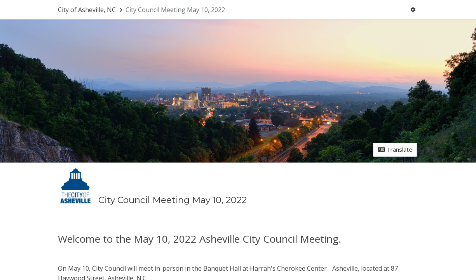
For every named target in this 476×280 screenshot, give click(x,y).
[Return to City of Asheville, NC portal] (91, 10)
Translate (395, 149)
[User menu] (412, 10)
